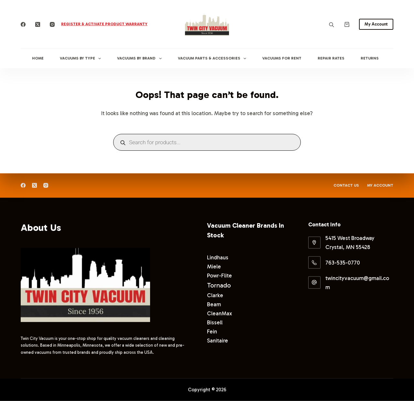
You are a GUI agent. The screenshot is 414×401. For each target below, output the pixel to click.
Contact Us (346, 185)
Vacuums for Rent (281, 58)
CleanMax (219, 313)
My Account (376, 24)
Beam (214, 304)
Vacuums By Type (82, 58)
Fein (212, 331)
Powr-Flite (219, 275)
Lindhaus (217, 257)
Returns (370, 58)
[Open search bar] (331, 24)
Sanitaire (217, 340)
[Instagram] (52, 24)
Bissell (215, 322)
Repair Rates (331, 58)
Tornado (219, 285)
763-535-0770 (342, 262)
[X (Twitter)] (37, 24)
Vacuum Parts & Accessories (213, 58)
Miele (214, 266)
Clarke (215, 295)
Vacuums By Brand (140, 58)
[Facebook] (23, 24)
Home (38, 58)
